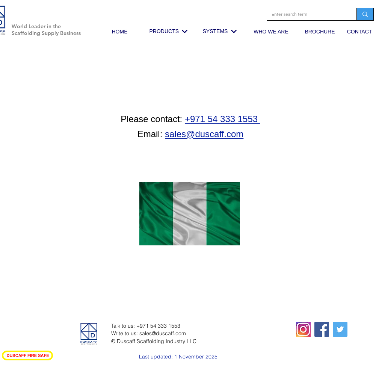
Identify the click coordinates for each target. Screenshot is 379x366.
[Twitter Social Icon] (340, 329)
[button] (80, 13)
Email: (150, 134)
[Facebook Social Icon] (321, 329)
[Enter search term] (306, 14)
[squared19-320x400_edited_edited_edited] (303, 329)
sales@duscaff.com (162, 333)
